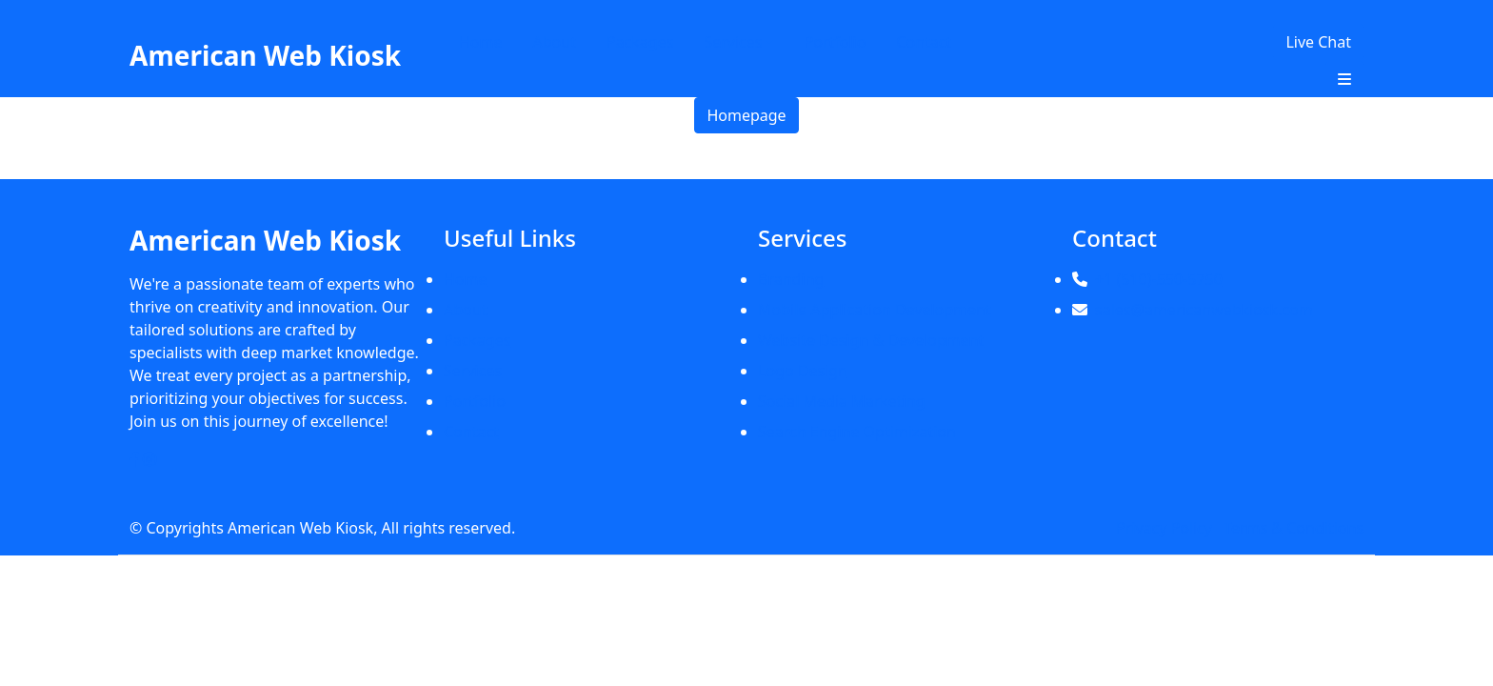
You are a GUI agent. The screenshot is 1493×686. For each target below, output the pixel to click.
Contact (923, 41)
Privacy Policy (1164, 527)
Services (473, 370)
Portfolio (835, 41)
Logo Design (802, 370)
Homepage (746, 115)
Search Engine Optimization (857, 431)
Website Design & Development (871, 340)
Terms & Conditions (1294, 527)
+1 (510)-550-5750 (1159, 279)
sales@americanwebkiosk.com (1204, 309)
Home (481, 41)
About (554, 41)
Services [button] (733, 41)
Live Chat (1318, 41)
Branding (791, 279)
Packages (640, 41)
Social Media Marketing (841, 401)
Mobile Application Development (874, 309)
